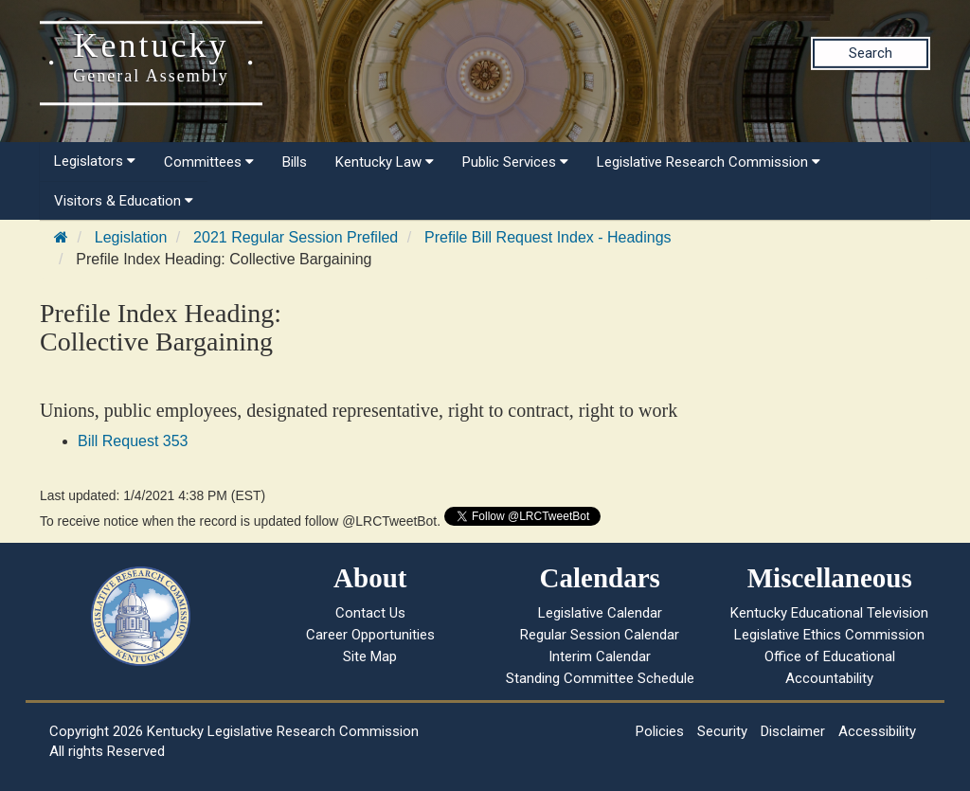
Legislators (94, 161)
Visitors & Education (123, 200)
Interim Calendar (599, 656)
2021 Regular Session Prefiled (295, 237)
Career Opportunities (370, 634)
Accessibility (877, 731)
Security (722, 731)
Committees (209, 162)
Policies (660, 731)
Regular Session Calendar (599, 634)
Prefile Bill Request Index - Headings (548, 237)
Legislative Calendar (600, 612)
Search (870, 53)
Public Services (515, 162)
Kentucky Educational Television (829, 612)
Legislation (131, 237)
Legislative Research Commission (708, 162)
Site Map (370, 656)
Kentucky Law (384, 162)
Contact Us (370, 612)
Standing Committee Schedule (600, 678)
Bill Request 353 (133, 441)
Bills (294, 162)
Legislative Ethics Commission (829, 634)
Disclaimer (793, 731)
